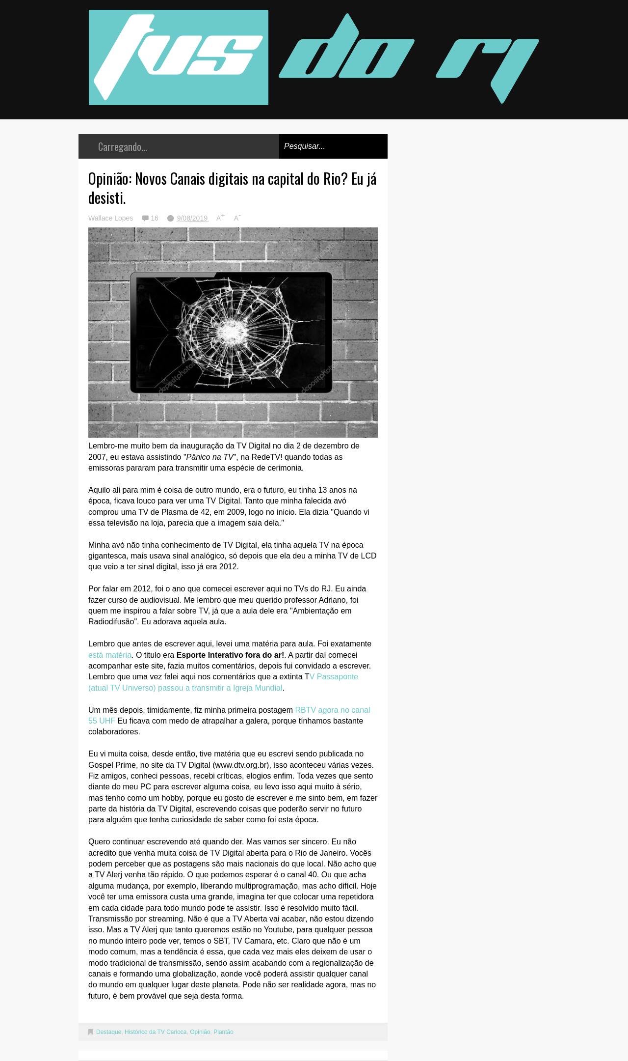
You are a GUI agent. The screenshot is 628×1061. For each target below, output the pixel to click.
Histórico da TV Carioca (156, 1032)
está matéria (109, 655)
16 (155, 218)
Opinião (200, 1032)
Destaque (108, 1032)
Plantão (223, 1032)
